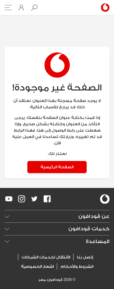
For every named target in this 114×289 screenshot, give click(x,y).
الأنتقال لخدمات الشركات (46, 257)
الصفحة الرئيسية (57, 167)
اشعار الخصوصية (37, 266)
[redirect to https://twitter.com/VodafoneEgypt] (34, 199)
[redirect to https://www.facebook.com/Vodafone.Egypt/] (47, 199)
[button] (34, 7)
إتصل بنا (85, 257)
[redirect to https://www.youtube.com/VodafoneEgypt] (9, 199)
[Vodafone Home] (104, 7)
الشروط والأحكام (76, 266)
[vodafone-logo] (105, 199)
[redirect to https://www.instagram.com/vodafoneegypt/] (21, 199)
